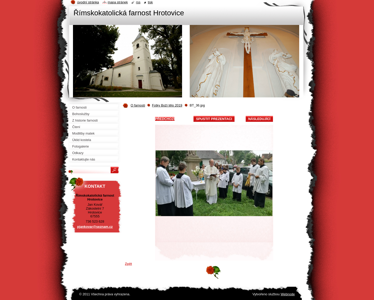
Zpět (128, 264)
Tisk (150, 2)
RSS (138, 2)
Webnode (287, 294)
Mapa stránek (118, 2)
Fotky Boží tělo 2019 (167, 105)
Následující (259, 119)
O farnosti (138, 105)
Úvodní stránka (88, 2)
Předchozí (165, 119)
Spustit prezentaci (214, 119)
